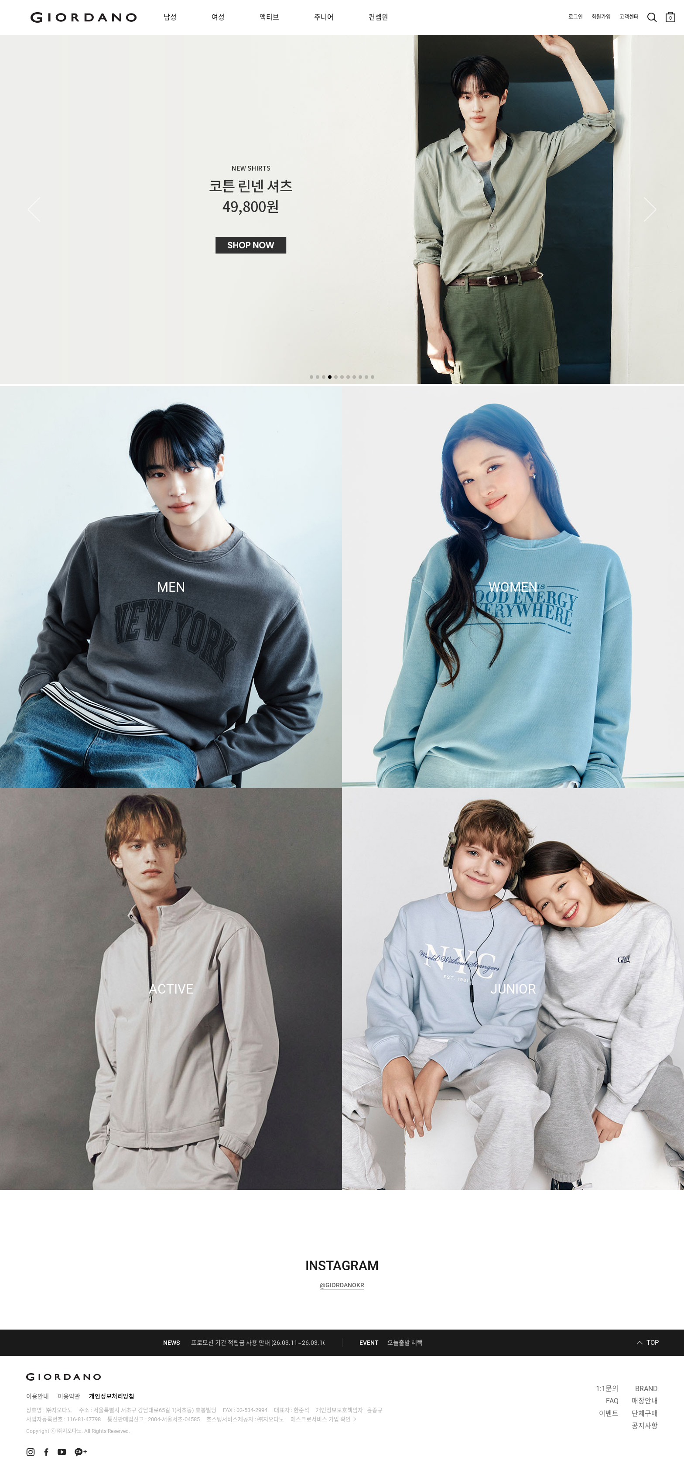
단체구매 (645, 1413)
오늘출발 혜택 (405, 1342)
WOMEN (513, 587)
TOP (652, 1343)
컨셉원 (378, 17)
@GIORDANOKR (342, 1285)
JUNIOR (513, 989)
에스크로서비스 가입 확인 (321, 1419)
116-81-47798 (84, 1419)
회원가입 (601, 17)
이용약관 (69, 1396)
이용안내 (37, 1396)
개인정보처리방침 (111, 1396)
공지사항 (645, 1426)
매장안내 (645, 1401)
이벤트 (609, 1413)
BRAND (646, 1389)
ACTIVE (171, 989)
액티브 (269, 17)
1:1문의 (607, 1389)
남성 (170, 17)
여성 (218, 17)
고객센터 (629, 17)
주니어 (324, 17)
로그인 (575, 17)
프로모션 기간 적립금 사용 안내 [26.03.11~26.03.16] (259, 1342)
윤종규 (375, 1410)
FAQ (612, 1401)
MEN (171, 587)
